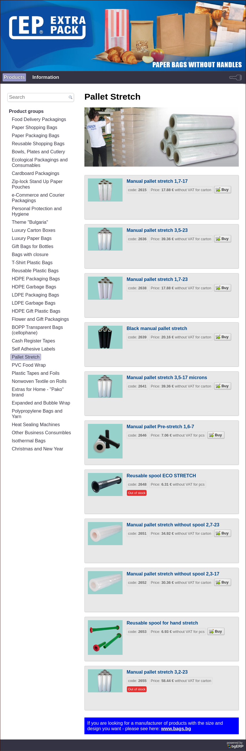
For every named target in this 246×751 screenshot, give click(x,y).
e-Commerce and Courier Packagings (38, 197)
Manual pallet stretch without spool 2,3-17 (173, 573)
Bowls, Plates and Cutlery (38, 151)
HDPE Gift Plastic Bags (36, 311)
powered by (235, 744)
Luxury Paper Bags (32, 238)
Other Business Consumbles (41, 432)
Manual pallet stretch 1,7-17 (157, 181)
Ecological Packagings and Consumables (40, 162)
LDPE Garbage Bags (34, 302)
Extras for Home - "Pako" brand (38, 392)
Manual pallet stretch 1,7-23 (157, 279)
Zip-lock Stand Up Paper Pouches (37, 184)
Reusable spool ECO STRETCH (161, 475)
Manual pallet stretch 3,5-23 (157, 230)
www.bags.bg (176, 728)
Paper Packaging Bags (36, 135)
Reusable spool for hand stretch (162, 622)
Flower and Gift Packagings (40, 319)
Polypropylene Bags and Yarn (37, 413)
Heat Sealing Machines (36, 424)
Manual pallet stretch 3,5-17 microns (167, 377)
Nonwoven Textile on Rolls (39, 381)
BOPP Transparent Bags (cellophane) (37, 330)
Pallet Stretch (26, 356)
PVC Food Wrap (29, 365)
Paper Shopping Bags (34, 127)
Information (45, 77)
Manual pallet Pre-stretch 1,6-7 (160, 426)
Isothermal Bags (29, 440)
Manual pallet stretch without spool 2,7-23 (173, 524)
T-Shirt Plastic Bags (32, 262)
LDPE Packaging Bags (35, 294)
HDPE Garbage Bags (34, 286)
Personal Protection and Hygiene (37, 211)
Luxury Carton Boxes (34, 230)
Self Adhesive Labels (33, 348)
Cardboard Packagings (36, 173)
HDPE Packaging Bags (36, 278)
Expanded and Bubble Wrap (41, 402)
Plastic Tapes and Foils (36, 373)
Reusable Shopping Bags (38, 143)
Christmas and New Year (37, 448)
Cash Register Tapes (33, 340)
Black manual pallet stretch (157, 328)
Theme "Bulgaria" (30, 222)
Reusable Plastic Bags (35, 270)
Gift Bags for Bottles (32, 246)
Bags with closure (30, 254)
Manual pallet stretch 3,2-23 (157, 671)
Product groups (26, 111)
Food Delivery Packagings (39, 119)
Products (14, 77)
